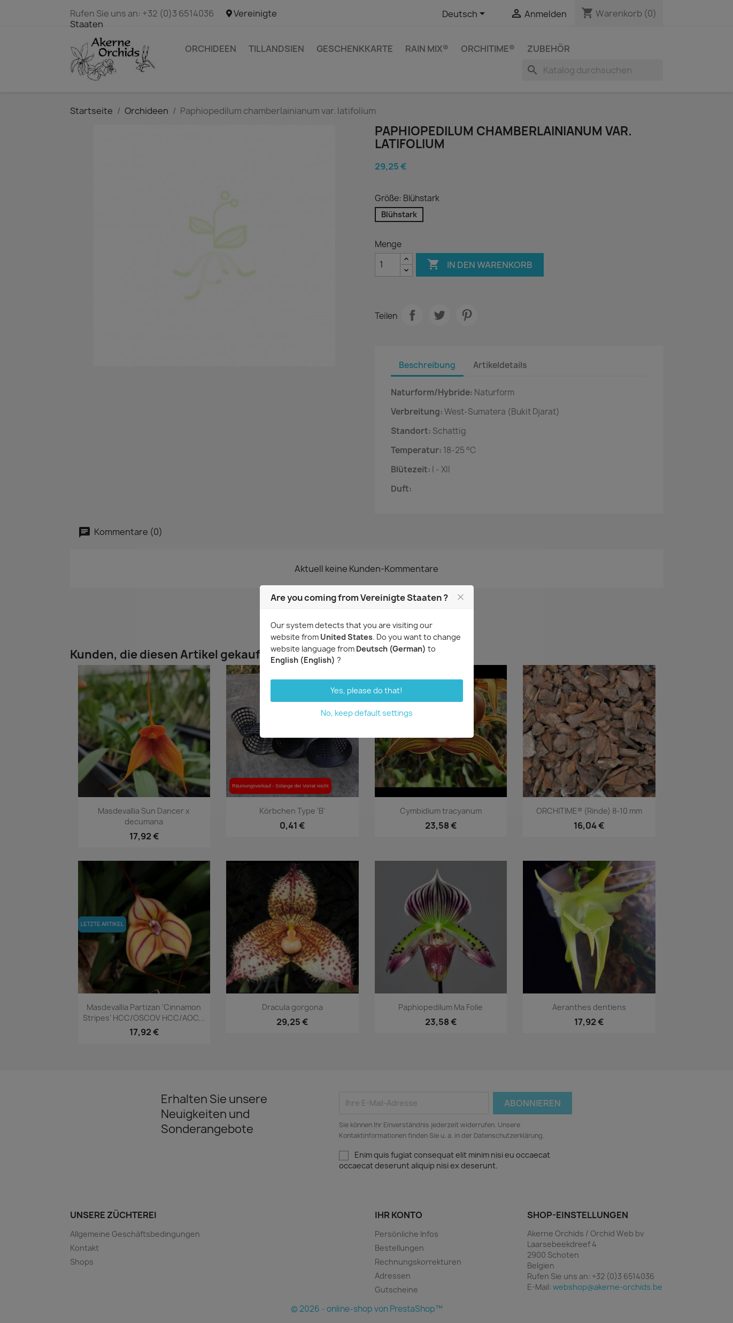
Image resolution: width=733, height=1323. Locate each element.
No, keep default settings (367, 713)
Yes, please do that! (366, 690)
